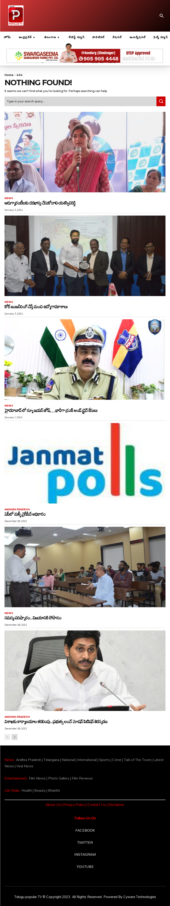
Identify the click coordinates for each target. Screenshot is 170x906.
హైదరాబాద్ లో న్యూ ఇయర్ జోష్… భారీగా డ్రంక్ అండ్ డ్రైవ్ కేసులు (51, 410)
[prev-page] (7, 737)
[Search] (160, 101)
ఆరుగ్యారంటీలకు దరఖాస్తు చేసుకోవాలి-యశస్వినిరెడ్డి (40, 202)
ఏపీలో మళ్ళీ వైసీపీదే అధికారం (25, 513)
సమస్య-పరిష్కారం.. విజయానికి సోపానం (33, 617)
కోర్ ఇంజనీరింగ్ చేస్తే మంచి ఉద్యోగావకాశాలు (36, 306)
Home (9, 75)
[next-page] (14, 737)
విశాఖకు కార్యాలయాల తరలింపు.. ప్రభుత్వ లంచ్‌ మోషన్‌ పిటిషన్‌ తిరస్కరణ (56, 721)
